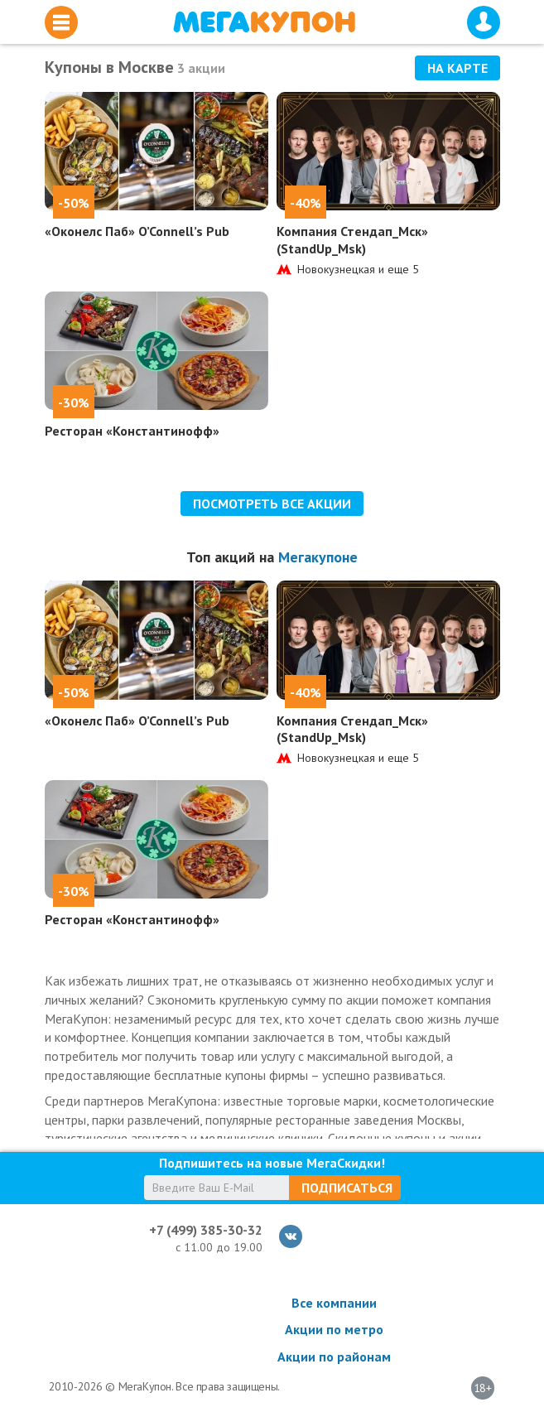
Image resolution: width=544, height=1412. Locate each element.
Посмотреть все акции (272, 503)
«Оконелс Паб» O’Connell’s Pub (137, 231)
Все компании (334, 1302)
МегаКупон (264, 22)
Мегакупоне (318, 556)
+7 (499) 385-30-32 (205, 1230)
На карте (457, 68)
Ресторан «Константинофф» (132, 430)
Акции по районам (334, 1356)
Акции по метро (334, 1329)
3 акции (201, 68)
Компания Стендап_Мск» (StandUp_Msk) (352, 240)
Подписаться (346, 1187)
